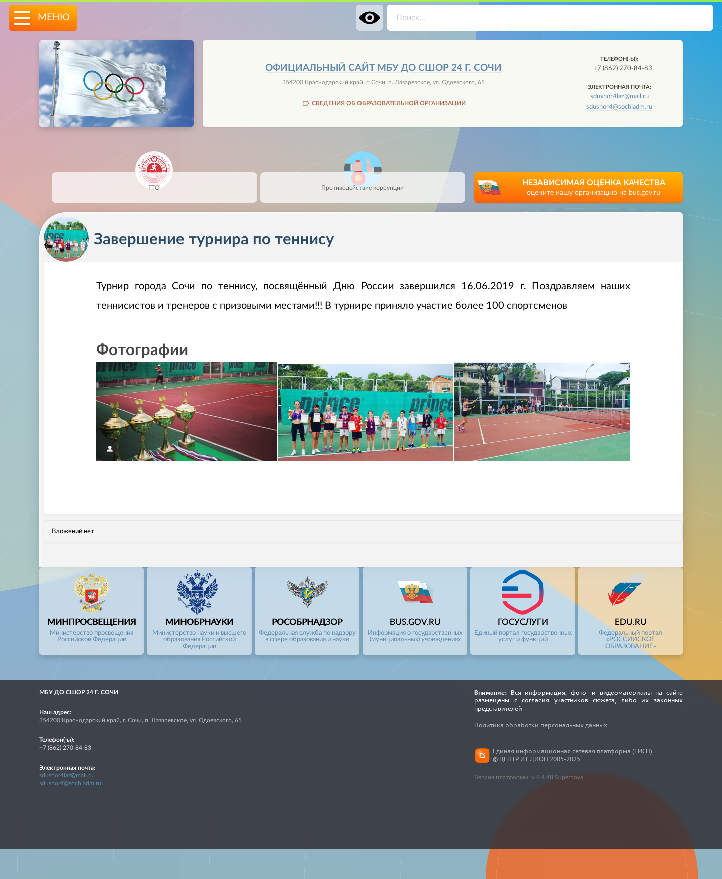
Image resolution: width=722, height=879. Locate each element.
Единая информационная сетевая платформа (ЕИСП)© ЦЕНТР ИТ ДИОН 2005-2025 (572, 755)
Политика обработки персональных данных (540, 725)
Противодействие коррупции (362, 181)
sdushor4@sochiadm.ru (619, 106)
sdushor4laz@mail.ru (619, 96)
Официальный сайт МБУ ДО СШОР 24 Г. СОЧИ (383, 68)
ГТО (154, 181)
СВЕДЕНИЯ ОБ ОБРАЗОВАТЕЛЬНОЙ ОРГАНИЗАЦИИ (389, 103)
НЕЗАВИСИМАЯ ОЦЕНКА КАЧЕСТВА (593, 188)
